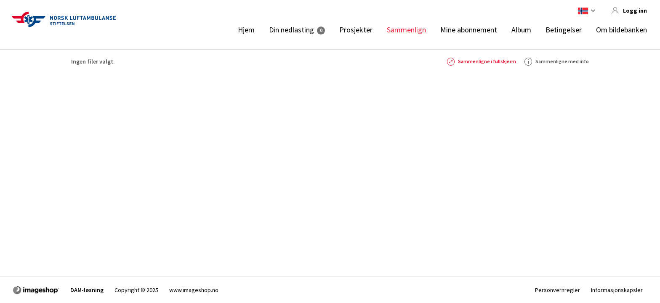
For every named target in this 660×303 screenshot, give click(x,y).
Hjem (246, 30)
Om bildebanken (621, 30)
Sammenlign (406, 30)
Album (521, 30)
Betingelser (564, 30)
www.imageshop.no (193, 290)
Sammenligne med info (556, 61)
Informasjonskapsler (617, 290)
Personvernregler (557, 290)
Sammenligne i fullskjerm (481, 61)
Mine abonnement (468, 30)
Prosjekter (356, 30)
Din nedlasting (291, 30)
